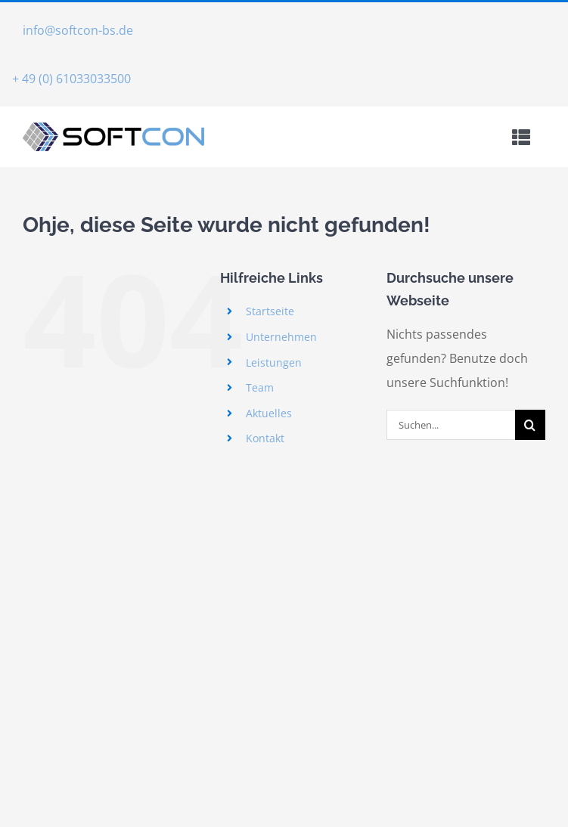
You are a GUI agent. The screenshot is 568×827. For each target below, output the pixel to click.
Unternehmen (281, 337)
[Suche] (530, 425)
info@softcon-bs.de (78, 30)
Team (260, 387)
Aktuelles (269, 413)
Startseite (270, 311)
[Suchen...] (450, 425)
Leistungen (274, 362)
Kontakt (265, 438)
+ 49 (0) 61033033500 (71, 78)
